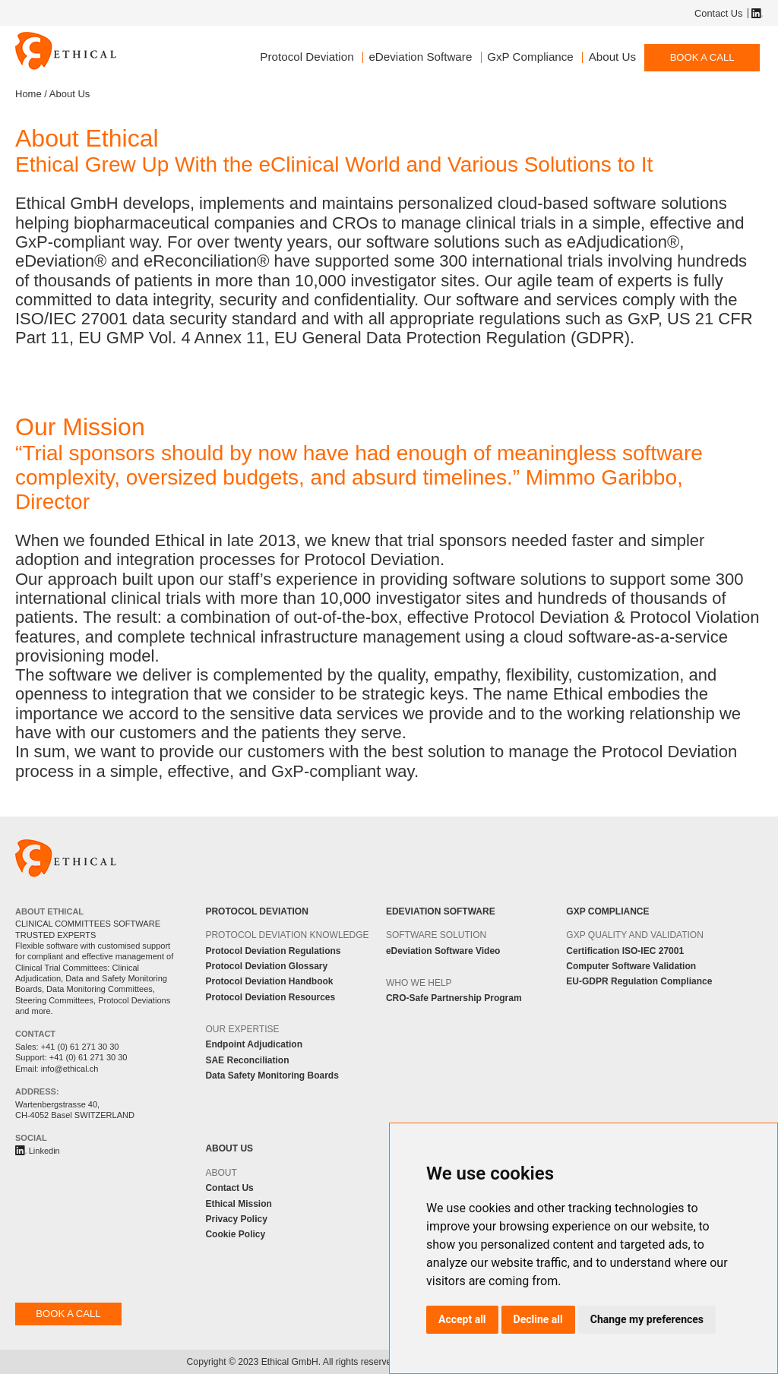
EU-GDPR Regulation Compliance (639, 981)
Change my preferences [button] (647, 1319)
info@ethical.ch (70, 1068)
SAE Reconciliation (247, 1060)
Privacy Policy (236, 1219)
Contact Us (718, 13)
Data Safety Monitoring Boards (271, 1075)
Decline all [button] (538, 1319)
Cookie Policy (235, 1234)
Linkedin (755, 13)
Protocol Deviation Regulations (272, 951)
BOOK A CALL (702, 57)
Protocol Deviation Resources (270, 997)
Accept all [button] (462, 1319)
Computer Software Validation (631, 966)
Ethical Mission (238, 1204)
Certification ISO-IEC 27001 (625, 951)
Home (28, 93)
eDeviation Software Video (443, 951)
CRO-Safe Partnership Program (454, 998)
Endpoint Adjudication (253, 1044)
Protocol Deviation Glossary (266, 966)
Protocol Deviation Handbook (269, 981)
